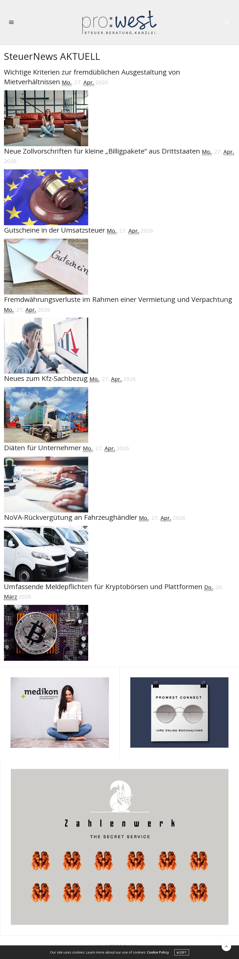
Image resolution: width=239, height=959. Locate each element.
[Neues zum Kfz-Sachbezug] (119, 408)
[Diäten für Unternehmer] (119, 477)
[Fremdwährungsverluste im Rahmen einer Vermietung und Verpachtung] (119, 334)
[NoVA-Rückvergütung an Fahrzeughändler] (119, 547)
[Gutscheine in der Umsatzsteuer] (119, 260)
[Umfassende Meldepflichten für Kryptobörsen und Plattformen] (119, 621)
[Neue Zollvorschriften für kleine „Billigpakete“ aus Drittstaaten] (119, 185)
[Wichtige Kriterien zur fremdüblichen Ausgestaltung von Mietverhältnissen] (119, 106)
